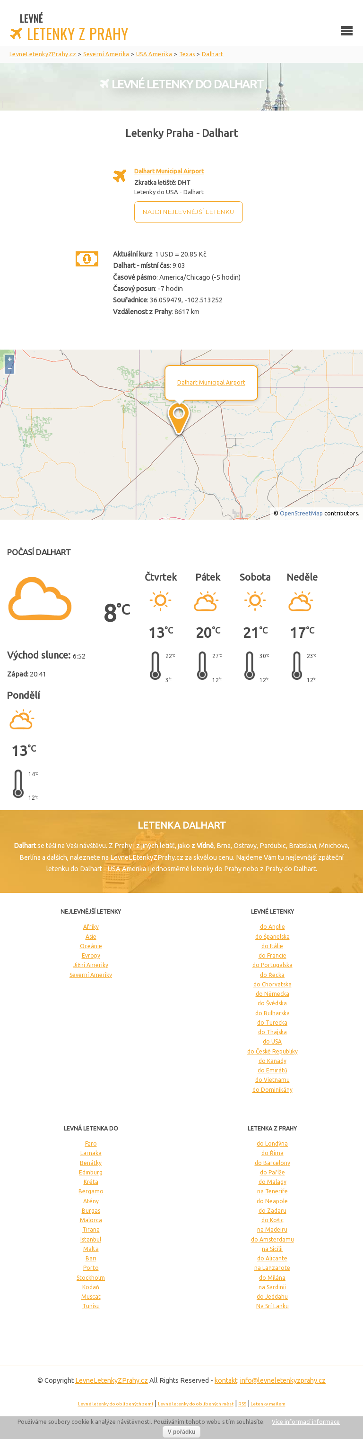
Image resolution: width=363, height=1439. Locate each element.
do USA (272, 1041)
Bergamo (91, 1191)
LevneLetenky (111, 1380)
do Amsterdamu (272, 1239)
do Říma (272, 1153)
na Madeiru (272, 1229)
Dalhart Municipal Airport (169, 171)
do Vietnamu (272, 1080)
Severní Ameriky (90, 975)
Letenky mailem (268, 1403)
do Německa (272, 994)
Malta (91, 1249)
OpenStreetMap (301, 513)
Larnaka (91, 1153)
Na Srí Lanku (272, 1306)
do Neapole (272, 1201)
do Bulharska (272, 1013)
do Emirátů (272, 1070)
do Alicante (272, 1258)
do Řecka (272, 975)
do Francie (272, 955)
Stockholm (91, 1278)
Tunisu (91, 1306)
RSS (242, 1403)
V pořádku (182, 1432)
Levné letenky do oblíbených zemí (115, 1403)
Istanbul (90, 1239)
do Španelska (272, 937)
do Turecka (272, 1022)
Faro (91, 1143)
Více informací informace (306, 1422)
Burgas (91, 1211)
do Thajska (272, 1032)
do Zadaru (272, 1211)
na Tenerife (272, 1191)
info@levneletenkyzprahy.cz (283, 1380)
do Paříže (272, 1172)
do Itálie (272, 946)
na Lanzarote (272, 1268)
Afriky (91, 927)
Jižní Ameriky (90, 965)
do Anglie (272, 927)
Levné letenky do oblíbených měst (195, 1403)
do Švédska (272, 1003)
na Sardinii (272, 1287)
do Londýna (272, 1143)
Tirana (91, 1229)
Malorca (91, 1220)
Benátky (91, 1163)
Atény (91, 1201)
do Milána (272, 1278)
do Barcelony (272, 1163)
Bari (91, 1258)
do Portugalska (272, 965)
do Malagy (272, 1182)
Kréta (91, 1182)
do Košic (272, 1220)
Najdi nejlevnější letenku (188, 211)
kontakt (226, 1380)
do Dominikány (272, 1090)
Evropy (91, 955)
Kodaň (90, 1287)
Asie (91, 937)
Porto (91, 1268)
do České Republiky (272, 1051)
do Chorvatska (272, 984)
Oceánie (91, 946)
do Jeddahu (272, 1296)
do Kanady (272, 1061)
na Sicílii (272, 1249)
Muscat (91, 1296)
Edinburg (91, 1172)
